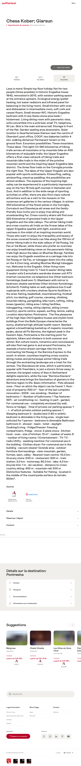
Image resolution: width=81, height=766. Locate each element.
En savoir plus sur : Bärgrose (16, 651)
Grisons (42, 25)
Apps (31, 712)
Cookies (9, 719)
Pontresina (15, 575)
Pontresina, (34, 25)
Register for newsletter (19, 735)
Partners (32, 716)
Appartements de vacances (18, 25)
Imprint (8, 723)
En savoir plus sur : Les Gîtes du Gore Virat (64, 652)
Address (56, 712)
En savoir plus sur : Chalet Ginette (40, 651)
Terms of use (10, 712)
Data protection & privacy (14, 716)
